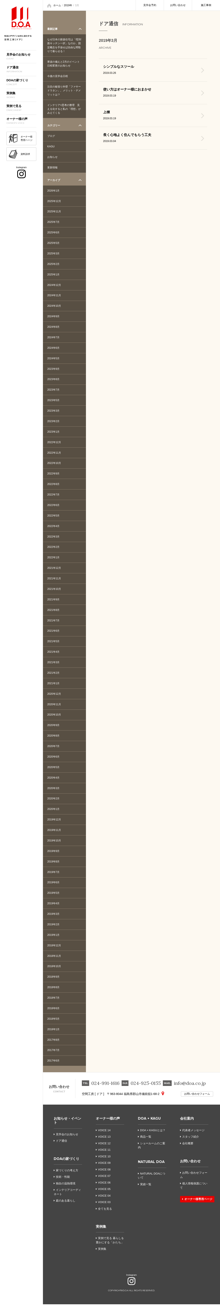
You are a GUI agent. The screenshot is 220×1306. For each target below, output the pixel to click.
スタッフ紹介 (189, 1138)
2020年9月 (53, 726)
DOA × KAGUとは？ (151, 1132)
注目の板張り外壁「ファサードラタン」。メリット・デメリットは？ (64, 90)
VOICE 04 (104, 1197)
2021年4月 (53, 652)
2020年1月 (53, 810)
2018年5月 (53, 1020)
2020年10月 (54, 715)
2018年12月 (54, 946)
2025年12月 (54, 200)
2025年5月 (53, 242)
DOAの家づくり (66, 1160)
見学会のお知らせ (66, 1136)
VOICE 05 (104, 1191)
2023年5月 (53, 400)
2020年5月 (53, 768)
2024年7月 (53, 337)
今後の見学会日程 (57, 75)
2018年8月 (53, 988)
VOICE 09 (104, 1164)
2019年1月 (53, 936)
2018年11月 (54, 957)
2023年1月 (53, 431)
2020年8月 (53, 736)
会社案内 (187, 1120)
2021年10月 (54, 589)
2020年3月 (53, 789)
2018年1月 (53, 1031)
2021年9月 (53, 600)
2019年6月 (53, 883)
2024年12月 (54, 284)
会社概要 (186, 1145)
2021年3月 (53, 663)
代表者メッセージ (192, 1132)
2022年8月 (53, 484)
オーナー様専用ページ (197, 1201)
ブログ (51, 135)
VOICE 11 (104, 1151)
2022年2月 (53, 547)
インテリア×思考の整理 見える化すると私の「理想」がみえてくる (64, 108)
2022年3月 (53, 537)
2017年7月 (53, 1052)
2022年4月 (53, 526)
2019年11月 (54, 831)
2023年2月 (53, 421)
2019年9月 (53, 852)
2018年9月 (53, 978)
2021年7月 (53, 621)
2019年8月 (53, 862)
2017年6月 (53, 1062)
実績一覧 (144, 1186)
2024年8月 (53, 326)
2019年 (68, 5)
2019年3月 (53, 915)
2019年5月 (53, 894)
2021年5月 (53, 642)
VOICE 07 (104, 1177)
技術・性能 (62, 1178)
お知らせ (52, 156)
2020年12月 (54, 694)
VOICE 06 (104, 1184)
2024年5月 (53, 358)
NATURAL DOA (151, 1164)
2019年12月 (54, 820)
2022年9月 (53, 474)
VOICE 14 (104, 1132)
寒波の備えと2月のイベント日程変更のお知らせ (63, 63)
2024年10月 (54, 305)
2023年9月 (53, 368)
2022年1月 (53, 558)
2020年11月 (54, 705)
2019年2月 (53, 925)
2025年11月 (54, 211)
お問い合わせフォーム (191, 1095)
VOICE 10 (104, 1158)
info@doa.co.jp (190, 1085)
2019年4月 (53, 904)
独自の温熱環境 (64, 1185)
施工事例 (206, 5)
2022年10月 (54, 463)
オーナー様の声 (108, 1120)
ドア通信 (60, 1142)
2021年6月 (53, 631)
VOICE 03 (104, 1204)
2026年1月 (53, 190)
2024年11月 (54, 295)
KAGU (51, 146)
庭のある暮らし (64, 1202)
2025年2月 (53, 263)
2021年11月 (54, 579)
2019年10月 (54, 841)
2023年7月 (53, 389)
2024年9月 (53, 316)
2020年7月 (53, 747)
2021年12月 (54, 568)
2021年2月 (53, 673)
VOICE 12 (104, 1145)
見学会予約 (149, 5)
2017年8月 (53, 1041)
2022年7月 (53, 495)
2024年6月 (53, 347)
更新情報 (52, 167)
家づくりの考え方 (66, 1172)
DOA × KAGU (149, 1120)
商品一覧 (144, 1138)
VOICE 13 (104, 1138)
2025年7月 (53, 221)
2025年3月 (53, 253)
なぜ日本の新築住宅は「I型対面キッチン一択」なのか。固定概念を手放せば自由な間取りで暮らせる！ (64, 45)
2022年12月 (54, 442)
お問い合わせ (178, 5)
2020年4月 (53, 778)
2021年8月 (53, 610)
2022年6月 (53, 505)
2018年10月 (54, 967)
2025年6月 (53, 232)
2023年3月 (53, 410)
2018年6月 (53, 1010)
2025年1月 (53, 274)
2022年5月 (53, 516)
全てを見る (105, 1210)
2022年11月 (54, 452)
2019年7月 (53, 873)
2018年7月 (53, 999)
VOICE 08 (104, 1171)
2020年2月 (53, 799)
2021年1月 (53, 684)
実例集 (101, 1228)
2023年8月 (53, 379)
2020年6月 (53, 757)
